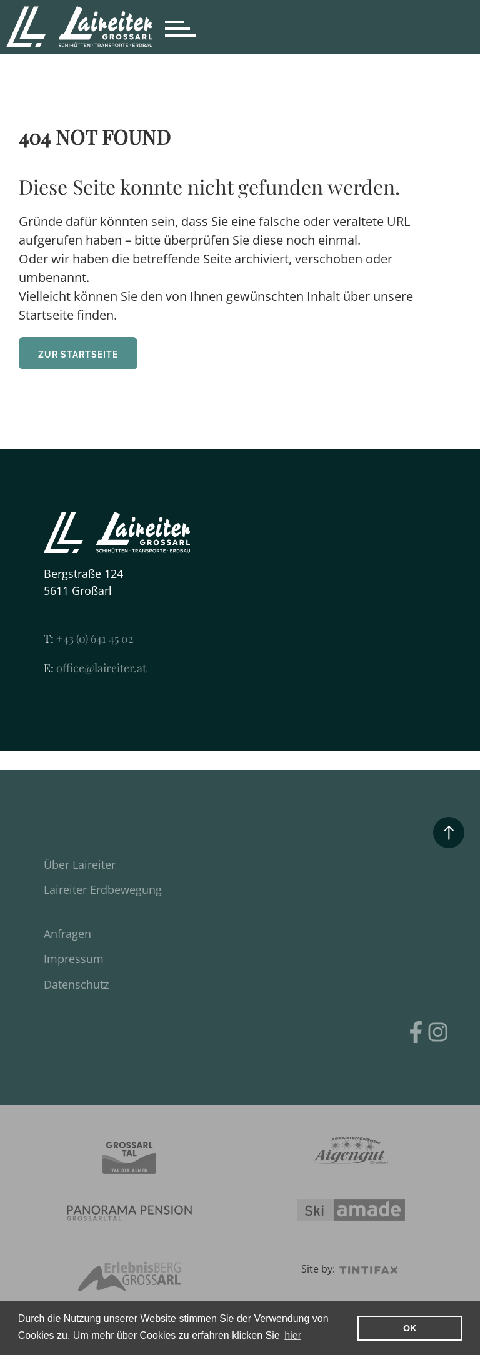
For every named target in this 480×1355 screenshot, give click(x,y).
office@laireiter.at (95, 667)
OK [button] (410, 1328)
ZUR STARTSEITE (78, 355)
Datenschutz (76, 984)
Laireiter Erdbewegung (103, 889)
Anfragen (67, 933)
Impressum (74, 958)
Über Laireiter (80, 864)
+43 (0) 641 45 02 (89, 638)
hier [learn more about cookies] (292, 1335)
